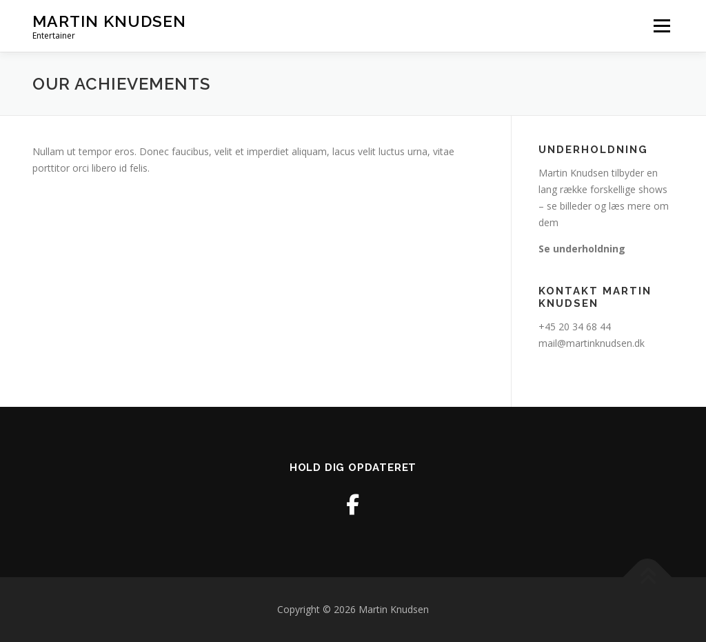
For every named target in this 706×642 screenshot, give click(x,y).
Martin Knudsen (109, 21)
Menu (661, 25)
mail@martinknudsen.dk (591, 343)
